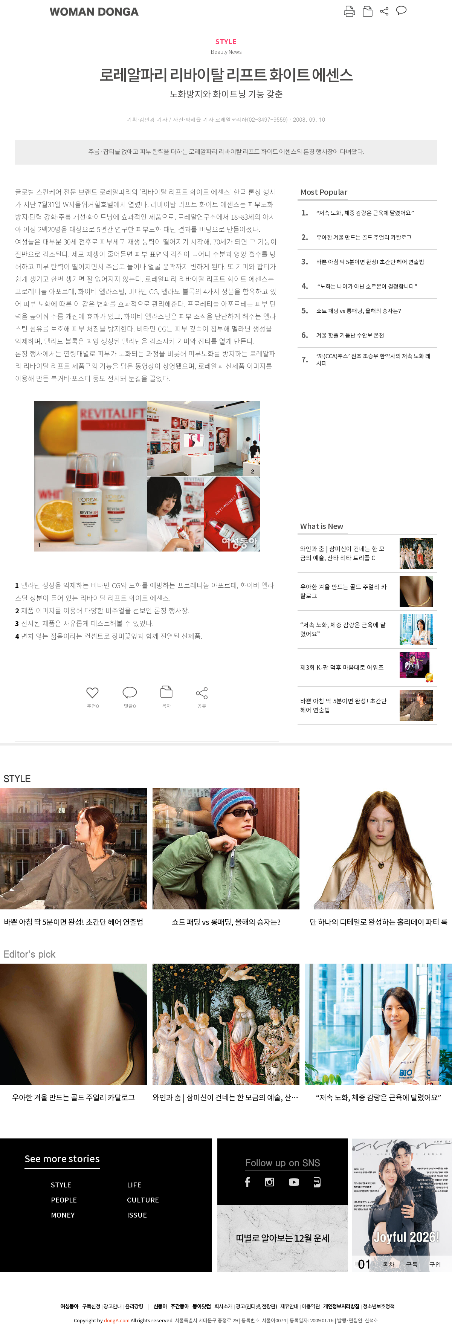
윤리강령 (134, 1306)
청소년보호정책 (378, 1306)
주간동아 (180, 1306)
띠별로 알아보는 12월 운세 (282, 1238)
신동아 (160, 1306)
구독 (412, 1264)
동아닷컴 (201, 1306)
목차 (388, 1264)
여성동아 (69, 1306)
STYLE (226, 41)
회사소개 (223, 1306)
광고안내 (113, 1306)
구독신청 (91, 1306)
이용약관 (311, 1306)
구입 (435, 1264)
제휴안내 (289, 1306)
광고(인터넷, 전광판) (256, 1306)
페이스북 (247, 1182)
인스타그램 (269, 1182)
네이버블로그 (317, 1182)
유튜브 (294, 1182)
